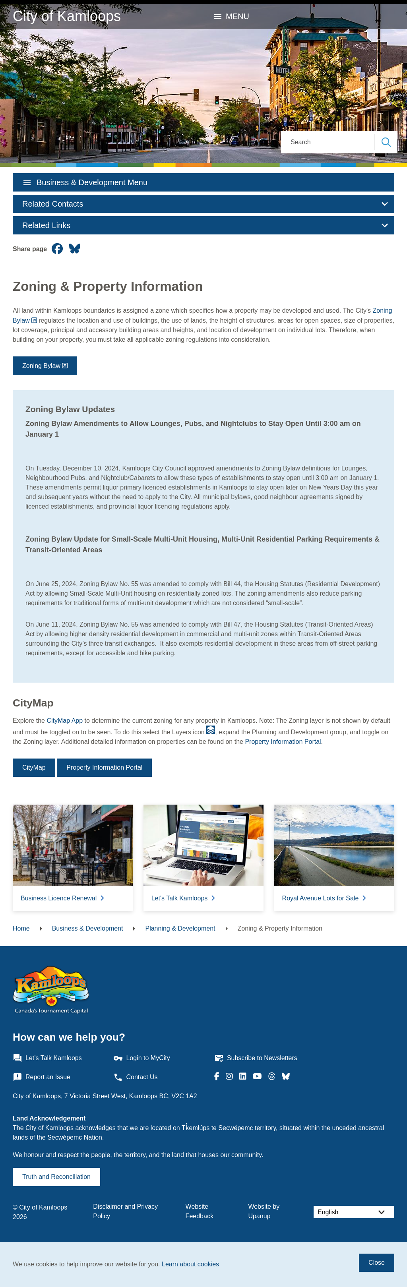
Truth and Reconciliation (56, 1176)
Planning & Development (180, 928)
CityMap (34, 767)
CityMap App (65, 720)
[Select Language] (354, 1212)
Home (21, 928)
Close (376, 1262)
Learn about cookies (190, 1264)
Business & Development (87, 928)
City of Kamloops (67, 16)
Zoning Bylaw (41, 365)
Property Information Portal (283, 741)
